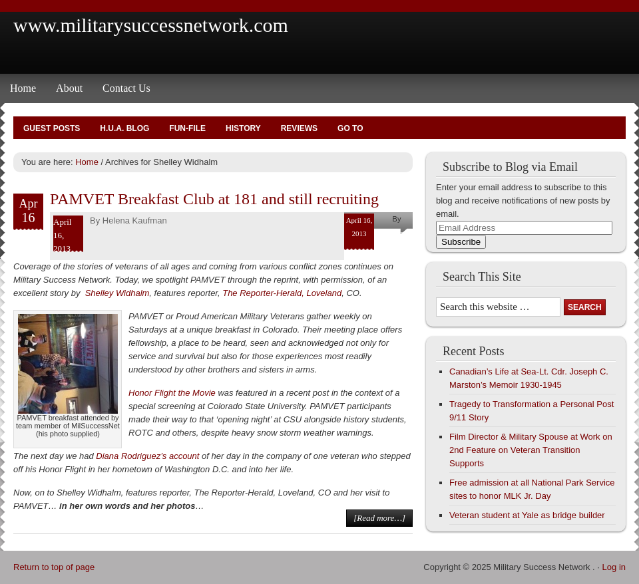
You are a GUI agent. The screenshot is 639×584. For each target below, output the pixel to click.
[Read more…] (379, 518)
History (243, 128)
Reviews (299, 128)
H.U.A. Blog (124, 128)
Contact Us (126, 88)
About (69, 88)
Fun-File (187, 128)
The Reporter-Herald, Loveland (281, 293)
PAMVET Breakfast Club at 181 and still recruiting (214, 199)
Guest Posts (51, 128)
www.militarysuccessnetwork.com (150, 25)
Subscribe (461, 242)
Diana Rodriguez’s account (147, 456)
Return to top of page (54, 567)
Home (23, 88)
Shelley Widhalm (117, 293)
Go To (350, 128)
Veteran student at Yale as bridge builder (527, 515)
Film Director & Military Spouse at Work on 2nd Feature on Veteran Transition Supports (530, 450)
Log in (614, 567)
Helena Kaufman (135, 220)
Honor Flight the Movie (172, 393)
